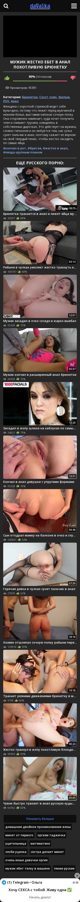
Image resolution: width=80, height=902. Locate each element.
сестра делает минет (47, 852)
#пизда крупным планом (22, 152)
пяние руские (64, 868)
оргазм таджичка (51, 835)
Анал (15, 101)
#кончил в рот (14, 148)
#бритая (34, 148)
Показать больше (40, 819)
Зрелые (64, 97)
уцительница (15, 843)
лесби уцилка (15, 852)
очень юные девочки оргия (26, 860)
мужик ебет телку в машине (27, 868)
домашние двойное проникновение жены (38, 827)
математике (40, 843)
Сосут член (48, 97)
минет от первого (19, 835)
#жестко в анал (55, 148)
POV (6, 101)
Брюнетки (30, 97)
